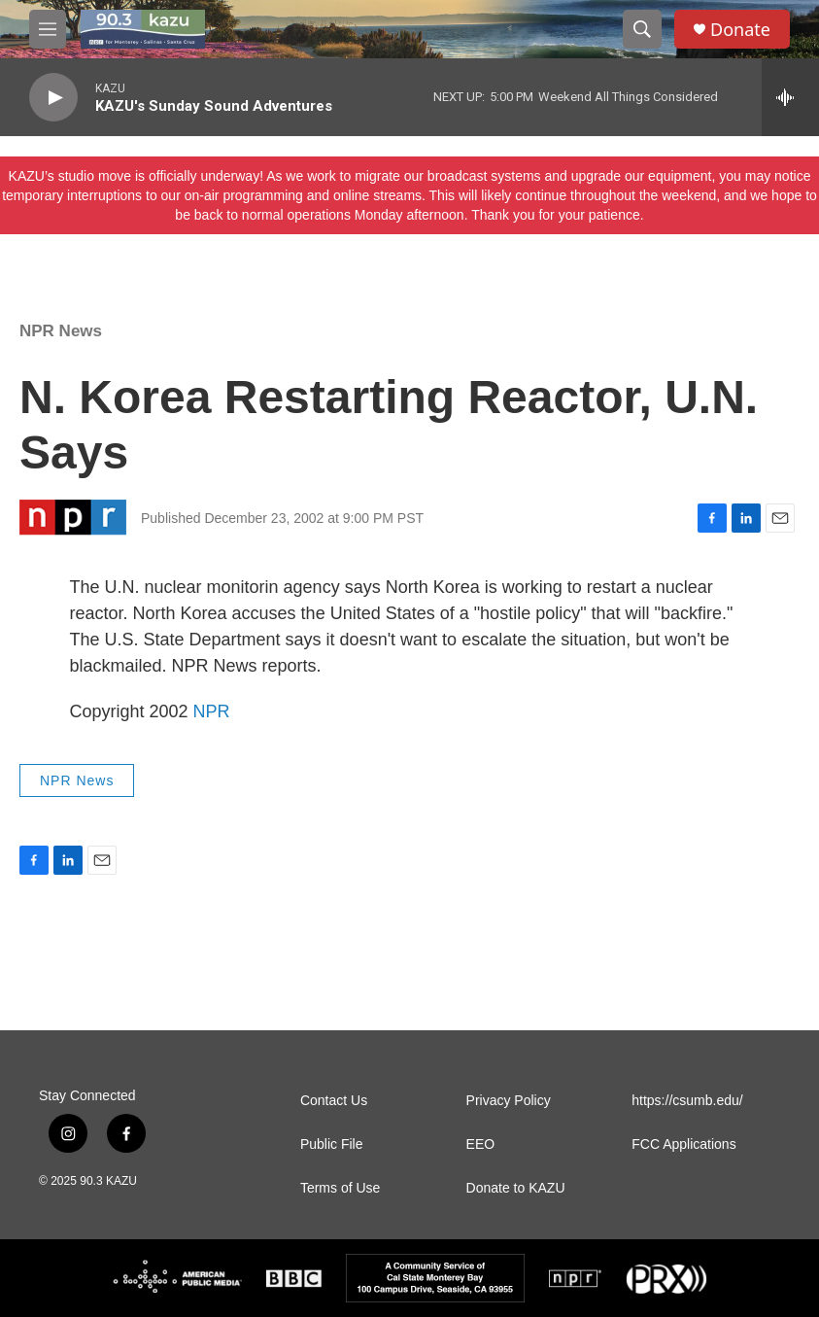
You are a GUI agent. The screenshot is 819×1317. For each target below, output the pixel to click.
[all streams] (790, 97)
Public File (331, 1144)
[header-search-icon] (642, 29)
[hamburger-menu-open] (47, 29)
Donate (740, 29)
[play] (53, 98)
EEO (480, 1144)
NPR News (60, 331)
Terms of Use (340, 1188)
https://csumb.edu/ (686, 1100)
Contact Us (333, 1100)
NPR (211, 711)
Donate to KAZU (515, 1188)
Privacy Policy (508, 1100)
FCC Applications (683, 1144)
